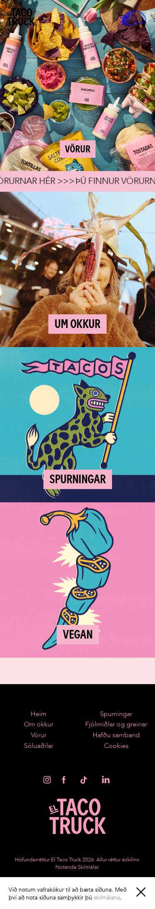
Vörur (38, 735)
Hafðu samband (116, 735)
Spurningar (116, 714)
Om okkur (38, 724)
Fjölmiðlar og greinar (116, 724)
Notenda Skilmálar (76, 867)
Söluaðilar (38, 745)
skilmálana (107, 898)
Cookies (116, 745)
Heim (39, 714)
